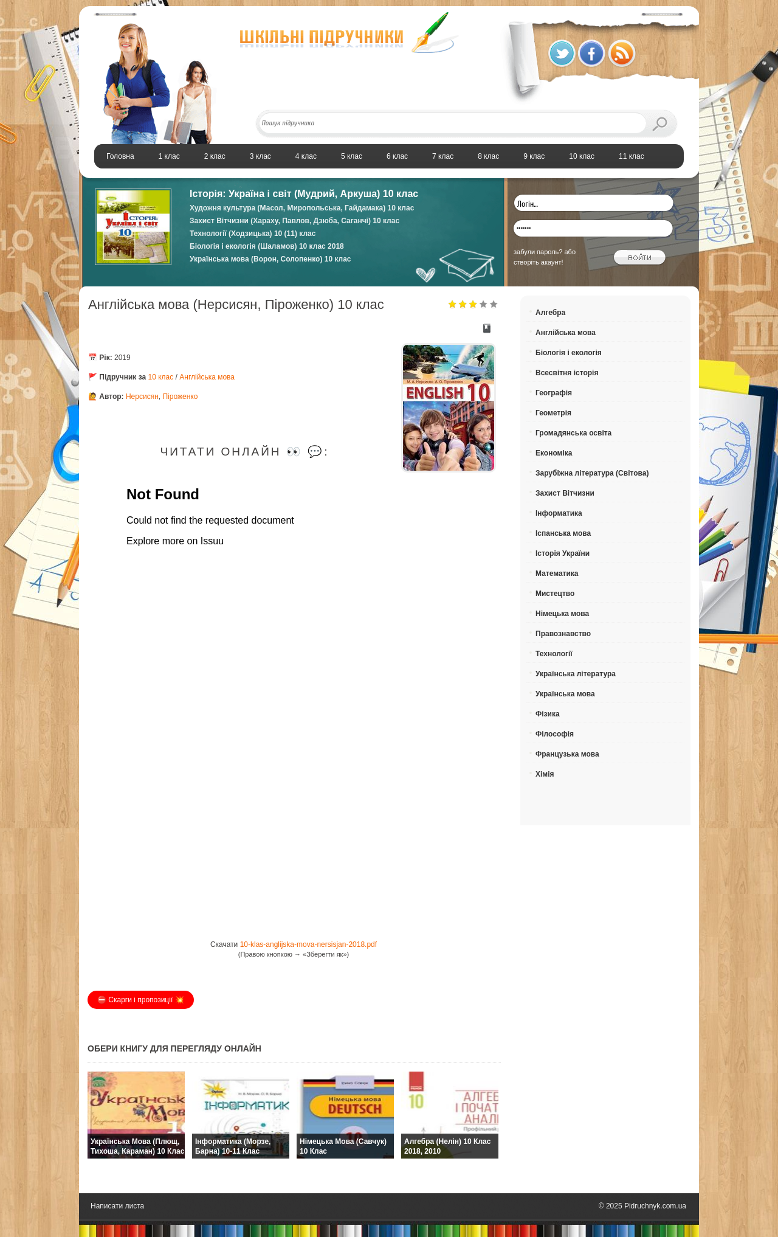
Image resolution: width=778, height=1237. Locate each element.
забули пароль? (538, 251)
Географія (553, 393)
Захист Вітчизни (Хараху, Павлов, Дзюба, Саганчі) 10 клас (294, 221)
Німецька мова (562, 613)
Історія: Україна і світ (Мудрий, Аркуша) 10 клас (304, 194)
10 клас (161, 377)
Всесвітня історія (566, 373)
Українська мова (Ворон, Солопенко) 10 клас (270, 259)
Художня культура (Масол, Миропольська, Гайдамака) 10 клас (302, 208)
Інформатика (558, 513)
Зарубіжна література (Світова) (592, 473)
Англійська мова (207, 377)
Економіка (554, 453)
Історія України (562, 553)
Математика (557, 573)
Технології (554, 654)
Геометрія (553, 413)
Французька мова (567, 754)
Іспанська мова (563, 533)
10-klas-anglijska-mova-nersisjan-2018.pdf (308, 944)
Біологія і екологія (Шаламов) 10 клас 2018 (267, 246)
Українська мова (565, 694)
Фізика (547, 714)
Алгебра (550, 312)
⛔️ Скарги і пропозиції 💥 (140, 1000)
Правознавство (563, 633)
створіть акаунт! (538, 262)
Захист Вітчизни (564, 493)
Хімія (544, 774)
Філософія (554, 734)
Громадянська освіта (573, 433)
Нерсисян (142, 396)
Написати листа (117, 1206)
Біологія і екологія (568, 352)
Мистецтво (554, 593)
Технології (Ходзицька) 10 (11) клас (252, 233)
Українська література (575, 674)
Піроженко (180, 396)
